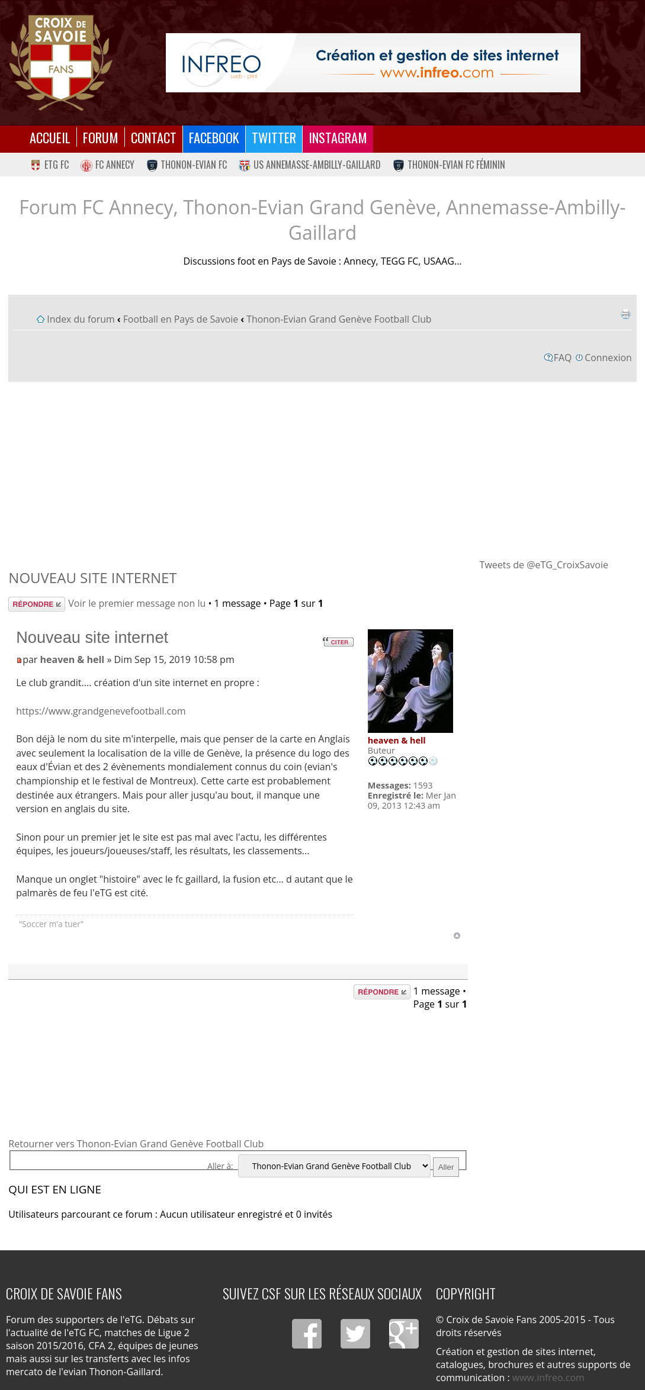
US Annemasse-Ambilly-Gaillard (310, 164)
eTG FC (49, 164)
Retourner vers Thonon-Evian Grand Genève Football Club (136, 1143)
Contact (154, 137)
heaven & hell (72, 659)
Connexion (608, 357)
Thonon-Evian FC (186, 164)
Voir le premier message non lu (137, 603)
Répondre (36, 604)
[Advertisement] (323, 469)
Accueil (50, 137)
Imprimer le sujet (625, 313)
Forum (100, 137)
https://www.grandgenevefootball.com (101, 710)
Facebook (214, 137)
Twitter (274, 137)
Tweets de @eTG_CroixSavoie (544, 564)
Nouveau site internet (92, 577)
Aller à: (220, 1166)
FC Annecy (107, 164)
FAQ (563, 357)
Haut (457, 935)
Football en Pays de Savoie (181, 319)
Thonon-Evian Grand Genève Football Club (338, 319)
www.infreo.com (548, 1377)
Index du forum (80, 319)
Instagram (338, 137)
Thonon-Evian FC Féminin (449, 164)
